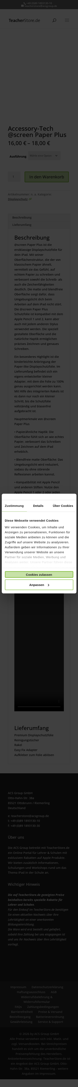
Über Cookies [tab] (63, 505)
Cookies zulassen (39, 574)
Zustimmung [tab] (14, 505)
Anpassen (39, 584)
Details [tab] (38, 505)
